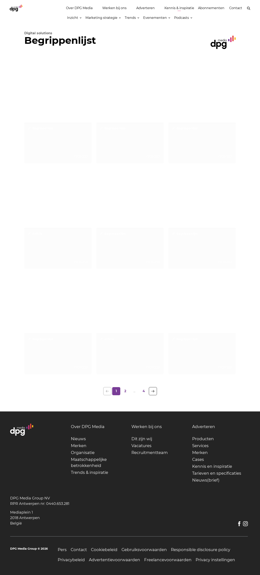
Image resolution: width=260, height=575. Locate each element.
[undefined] (99, 427)
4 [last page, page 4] (144, 391)
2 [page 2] (125, 391)
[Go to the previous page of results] (107, 391)
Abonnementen (211, 8)
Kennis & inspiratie (179, 8)
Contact (235, 8)
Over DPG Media (79, 8)
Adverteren (145, 8)
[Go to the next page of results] (153, 391)
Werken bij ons (114, 8)
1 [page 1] (116, 391)
